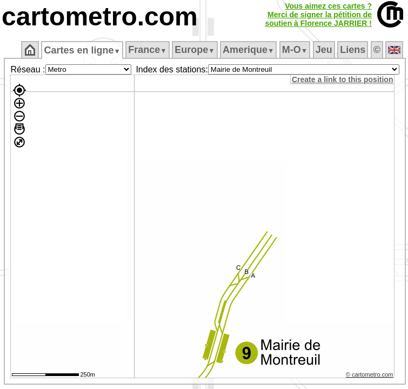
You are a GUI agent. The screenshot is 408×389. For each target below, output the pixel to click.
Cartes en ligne (82, 50)
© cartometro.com (369, 374)
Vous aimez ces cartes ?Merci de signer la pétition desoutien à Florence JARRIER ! (318, 15)
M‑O (294, 49)
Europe (195, 49)
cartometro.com (100, 16)
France (147, 49)
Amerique (248, 49)
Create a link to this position (342, 79)
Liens (352, 49)
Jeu (324, 49)
